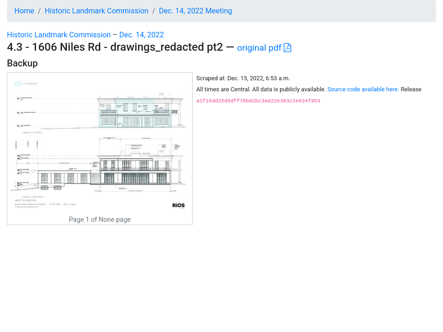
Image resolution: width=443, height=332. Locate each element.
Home (24, 10)
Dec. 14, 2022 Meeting (195, 10)
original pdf (264, 47)
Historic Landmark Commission (97, 10)
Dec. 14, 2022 (141, 34)
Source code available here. (364, 89)
